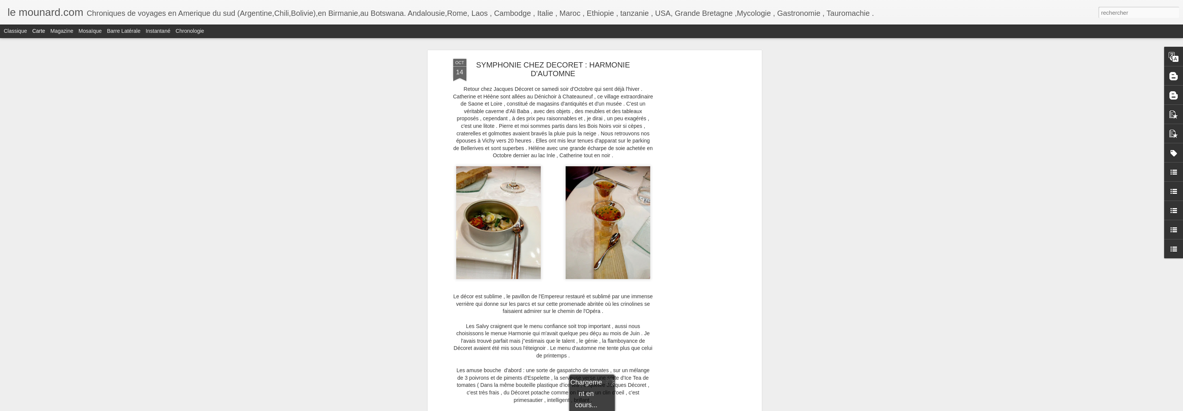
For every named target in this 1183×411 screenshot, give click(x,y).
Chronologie (189, 31)
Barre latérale (123, 31)
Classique (15, 31)
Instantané (158, 31)
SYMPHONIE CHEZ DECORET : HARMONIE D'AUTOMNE (553, 69)
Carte (38, 31)
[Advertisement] (694, 177)
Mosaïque (90, 31)
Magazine (62, 31)
